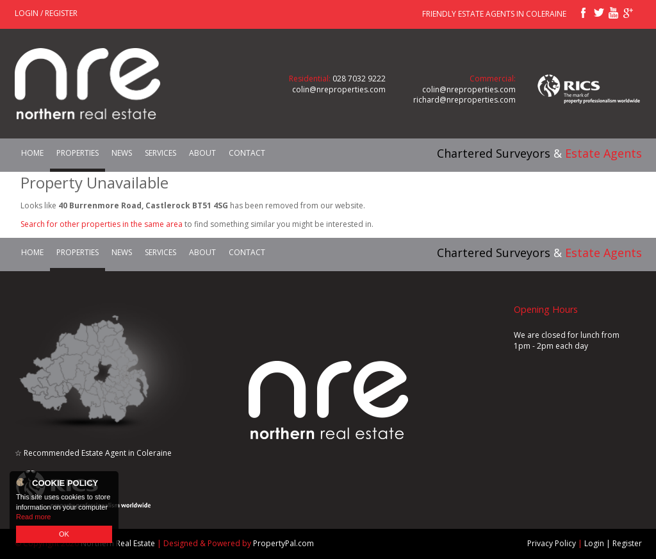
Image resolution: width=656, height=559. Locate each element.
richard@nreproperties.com (464, 99)
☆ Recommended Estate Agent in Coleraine (93, 452)
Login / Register (46, 13)
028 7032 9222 (359, 78)
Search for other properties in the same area (101, 224)
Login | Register (613, 543)
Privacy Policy (551, 543)
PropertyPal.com (283, 543)
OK (64, 534)
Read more (33, 517)
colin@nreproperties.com (339, 89)
